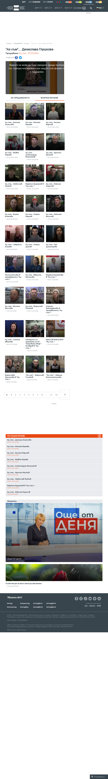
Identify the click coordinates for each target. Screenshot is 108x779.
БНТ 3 (57, 8)
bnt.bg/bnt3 (51, 603)
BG (100, 8)
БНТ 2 (47, 8)
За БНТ (9, 615)
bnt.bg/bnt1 (37, 603)
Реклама (88, 13)
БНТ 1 (37, 8)
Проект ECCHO (66, 626)
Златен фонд (33, 615)
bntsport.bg (25, 603)
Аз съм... (27, 43)
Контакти (73, 615)
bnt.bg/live (24, 607)
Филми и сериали (45, 615)
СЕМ (50, 626)
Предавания (18, 43)
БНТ (24, 2)
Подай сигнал (82, 615)
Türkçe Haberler (22, 620)
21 (51, 395)
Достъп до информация (25, 617)
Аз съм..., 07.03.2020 (29, 53)
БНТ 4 (67, 8)
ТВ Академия (11, 617)
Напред (90, 615)
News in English (11, 620)
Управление (64, 615)
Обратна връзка (41, 626)
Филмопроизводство (20, 615)
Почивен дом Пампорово (86, 617)
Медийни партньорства (68, 617)
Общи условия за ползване (16, 625)
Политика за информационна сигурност (21, 626)
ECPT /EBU (56, 626)
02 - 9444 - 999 (93, 606)
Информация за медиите (43, 617)
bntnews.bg (11, 607)
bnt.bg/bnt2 (38, 607)
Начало (9, 43)
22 (56, 395)
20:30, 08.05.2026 (12, 586)
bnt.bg (9, 603)
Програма (55, 615)
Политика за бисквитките (64, 625)
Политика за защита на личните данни (40, 625)
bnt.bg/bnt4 (51, 607)
